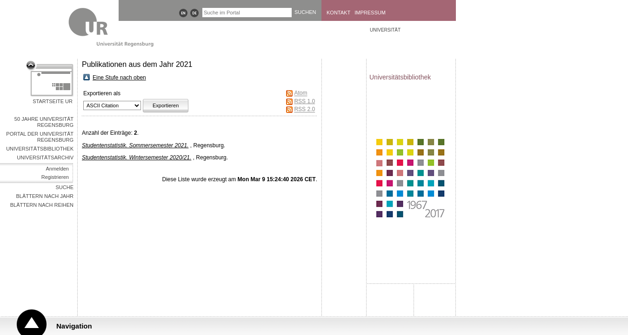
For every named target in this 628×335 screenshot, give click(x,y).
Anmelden (57, 168)
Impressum (370, 12)
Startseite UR (53, 101)
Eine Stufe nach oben (119, 77)
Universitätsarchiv (45, 157)
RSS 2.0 (304, 109)
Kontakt (338, 12)
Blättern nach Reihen (41, 205)
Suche (64, 187)
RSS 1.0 (304, 101)
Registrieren (55, 177)
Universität (385, 30)
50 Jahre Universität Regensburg (43, 122)
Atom (300, 93)
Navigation (74, 326)
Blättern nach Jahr (44, 196)
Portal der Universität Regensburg (39, 137)
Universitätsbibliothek (39, 148)
